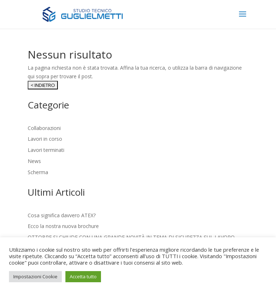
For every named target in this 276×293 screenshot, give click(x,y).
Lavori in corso (45, 138)
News (34, 161)
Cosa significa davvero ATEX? (62, 215)
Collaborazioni (44, 128)
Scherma (38, 172)
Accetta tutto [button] (83, 276)
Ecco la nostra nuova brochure (63, 226)
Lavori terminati (46, 149)
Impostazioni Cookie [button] (35, 276)
